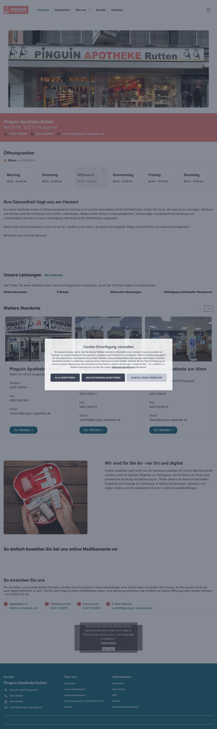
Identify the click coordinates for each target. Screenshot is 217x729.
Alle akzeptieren (65, 377)
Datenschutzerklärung (123, 367)
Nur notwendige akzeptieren (103, 377)
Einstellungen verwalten (146, 377)
